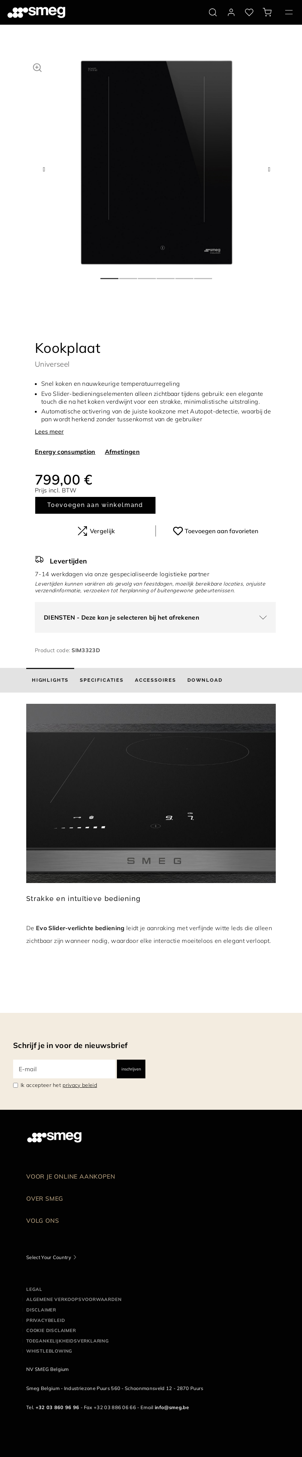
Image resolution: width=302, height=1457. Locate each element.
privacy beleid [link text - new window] (80, 1085)
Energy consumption (65, 451)
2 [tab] (128, 275)
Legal (34, 1289)
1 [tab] (109, 275)
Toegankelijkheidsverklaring (67, 1341)
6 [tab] (203, 275)
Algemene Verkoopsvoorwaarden (73, 1299)
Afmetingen (122, 451)
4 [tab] (165, 275)
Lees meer (49, 431)
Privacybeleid (45, 1320)
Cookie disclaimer (51, 1330)
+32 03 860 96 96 (57, 1407)
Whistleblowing (49, 1351)
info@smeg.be (172, 1407)
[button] (37, 66)
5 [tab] (184, 275)
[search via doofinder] (213, 12)
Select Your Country (48, 1257)
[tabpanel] (156, 162)
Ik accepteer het (59, 1085)
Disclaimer (41, 1310)
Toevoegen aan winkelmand (95, 504)
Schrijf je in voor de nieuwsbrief (70, 1045)
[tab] (50, 680)
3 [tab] (147, 275)
